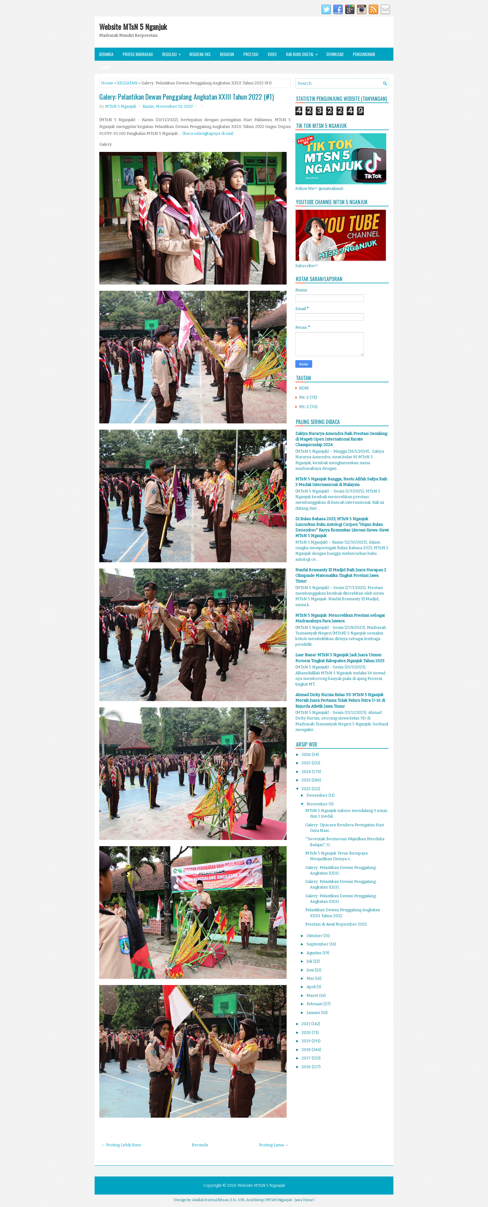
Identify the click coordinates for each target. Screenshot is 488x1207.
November (318, 804)
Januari (314, 1012)
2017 (307, 1058)
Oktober (315, 935)
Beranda (106, 54)
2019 (307, 1041)
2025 (307, 763)
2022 (307, 788)
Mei (311, 978)
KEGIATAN (127, 83)
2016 (307, 1066)
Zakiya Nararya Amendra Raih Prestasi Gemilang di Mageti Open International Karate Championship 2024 (341, 439)
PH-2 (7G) (308, 406)
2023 (307, 780)
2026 (307, 754)
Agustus (314, 952)
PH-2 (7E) (308, 397)
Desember (317, 795)
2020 (307, 1032)
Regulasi (173, 52)
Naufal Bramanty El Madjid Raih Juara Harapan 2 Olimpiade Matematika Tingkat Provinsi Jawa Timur (340, 575)
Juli (310, 961)
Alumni (105, 67)
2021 (306, 1023)
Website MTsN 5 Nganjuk (133, 26)
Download (335, 54)
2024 (307, 771)
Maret (313, 995)
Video (272, 54)
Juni (311, 970)
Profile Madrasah (138, 54)
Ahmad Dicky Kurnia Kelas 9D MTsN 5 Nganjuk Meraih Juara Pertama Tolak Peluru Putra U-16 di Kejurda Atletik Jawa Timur (340, 700)
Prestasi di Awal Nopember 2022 (336, 924)
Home (107, 83)
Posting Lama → (274, 1145)
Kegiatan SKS (200, 54)
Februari (315, 1004)
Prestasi (250, 54)
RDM (304, 388)
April (312, 986)
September (318, 944)
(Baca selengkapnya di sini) (207, 133)
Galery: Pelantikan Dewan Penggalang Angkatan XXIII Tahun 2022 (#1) (186, 96)
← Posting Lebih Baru (121, 1145)
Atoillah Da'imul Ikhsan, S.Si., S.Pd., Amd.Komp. (228, 1200)
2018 (307, 1049)
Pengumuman (364, 54)
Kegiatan (227, 54)
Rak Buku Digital (304, 52)
